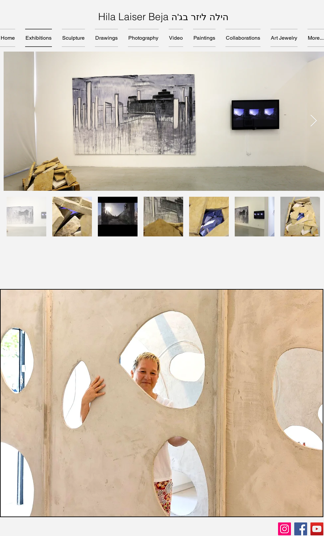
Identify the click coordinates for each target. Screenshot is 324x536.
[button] (161, 403)
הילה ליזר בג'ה (199, 17)
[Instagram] (284, 528)
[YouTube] (316, 528)
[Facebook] (300, 528)
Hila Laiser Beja (134, 17)
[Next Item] (313, 121)
